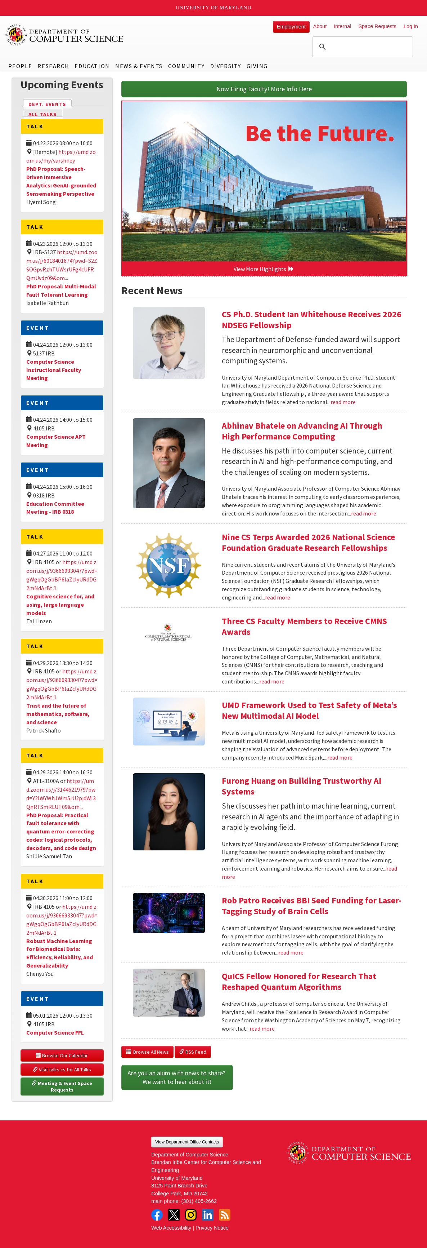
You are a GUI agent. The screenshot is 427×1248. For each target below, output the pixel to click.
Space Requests (377, 26)
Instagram (191, 1215)
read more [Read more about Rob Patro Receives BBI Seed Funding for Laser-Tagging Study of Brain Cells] (291, 952)
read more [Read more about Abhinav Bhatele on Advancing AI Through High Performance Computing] (363, 513)
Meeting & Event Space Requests (62, 1086)
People (20, 66)
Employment (291, 27)
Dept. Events (50, 103)
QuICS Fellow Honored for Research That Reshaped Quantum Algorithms (299, 981)
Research (53, 66)
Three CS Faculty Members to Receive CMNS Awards (304, 626)
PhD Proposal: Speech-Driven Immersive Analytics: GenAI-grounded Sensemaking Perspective (61, 181)
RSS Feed (192, 1052)
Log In (411, 26)
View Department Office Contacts (187, 1142)
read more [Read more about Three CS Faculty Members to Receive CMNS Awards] (271, 681)
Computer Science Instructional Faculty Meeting (53, 370)
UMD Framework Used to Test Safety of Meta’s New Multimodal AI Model (309, 710)
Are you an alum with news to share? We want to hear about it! (177, 1077)
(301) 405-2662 (199, 1201)
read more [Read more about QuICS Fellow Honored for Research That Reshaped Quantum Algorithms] (262, 1028)
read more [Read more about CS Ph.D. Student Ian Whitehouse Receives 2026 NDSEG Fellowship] (343, 402)
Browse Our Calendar (62, 1055)
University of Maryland (214, 7)
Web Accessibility (171, 1228)
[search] (361, 47)
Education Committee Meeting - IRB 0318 (55, 507)
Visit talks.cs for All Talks (62, 1069)
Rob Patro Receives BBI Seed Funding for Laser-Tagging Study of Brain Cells (311, 906)
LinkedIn (208, 1215)
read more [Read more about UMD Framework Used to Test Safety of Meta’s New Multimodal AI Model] (339, 757)
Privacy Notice (212, 1228)
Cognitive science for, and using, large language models (60, 604)
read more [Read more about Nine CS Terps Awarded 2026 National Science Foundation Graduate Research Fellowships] (277, 597)
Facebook (157, 1215)
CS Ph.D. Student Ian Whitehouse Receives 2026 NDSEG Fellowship (311, 320)
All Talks (42, 114)
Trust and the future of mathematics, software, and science (58, 714)
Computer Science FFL (55, 1032)
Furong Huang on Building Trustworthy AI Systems (301, 786)
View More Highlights (264, 269)
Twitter (174, 1215)
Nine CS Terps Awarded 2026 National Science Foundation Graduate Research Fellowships (308, 542)
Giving (257, 66)
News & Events (139, 66)
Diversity (225, 66)
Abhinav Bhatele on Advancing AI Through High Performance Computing (302, 431)
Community (186, 66)
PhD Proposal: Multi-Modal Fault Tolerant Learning (61, 290)
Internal (342, 26)
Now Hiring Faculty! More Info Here (264, 89)
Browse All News (147, 1052)
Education (92, 66)
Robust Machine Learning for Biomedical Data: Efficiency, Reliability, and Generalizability (59, 953)
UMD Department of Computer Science (64, 35)
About (320, 26)
